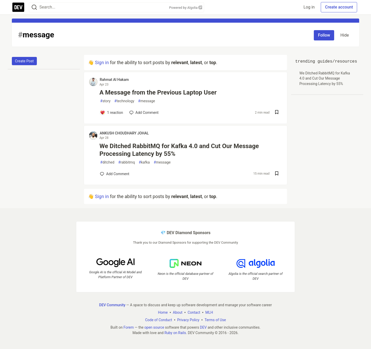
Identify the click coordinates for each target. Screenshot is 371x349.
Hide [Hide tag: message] (344, 35)
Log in (309, 7)
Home (163, 312)
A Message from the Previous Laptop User (158, 92)
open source (154, 327)
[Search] (34, 7)
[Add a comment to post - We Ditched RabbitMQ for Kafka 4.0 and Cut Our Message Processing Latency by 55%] (114, 174)
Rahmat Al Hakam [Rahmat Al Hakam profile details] (114, 80)
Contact (194, 312)
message (146, 101)
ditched (107, 162)
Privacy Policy (188, 320)
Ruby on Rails (175, 333)
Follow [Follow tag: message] (324, 35)
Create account (339, 7)
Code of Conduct (158, 320)
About (177, 312)
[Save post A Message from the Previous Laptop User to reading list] (277, 112)
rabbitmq (126, 162)
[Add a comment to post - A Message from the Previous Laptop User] (111, 112)
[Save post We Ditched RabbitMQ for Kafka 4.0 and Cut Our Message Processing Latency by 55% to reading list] (277, 174)
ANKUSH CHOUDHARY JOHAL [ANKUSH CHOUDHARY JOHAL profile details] (124, 133)
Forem (128, 327)
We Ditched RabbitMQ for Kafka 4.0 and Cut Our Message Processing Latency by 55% (179, 149)
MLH (209, 312)
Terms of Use (215, 320)
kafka (144, 162)
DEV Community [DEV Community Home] (112, 305)
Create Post (24, 61)
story (105, 101)
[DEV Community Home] (18, 7)
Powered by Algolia (185, 8)
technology (124, 101)
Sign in (102, 62)
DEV (203, 327)
